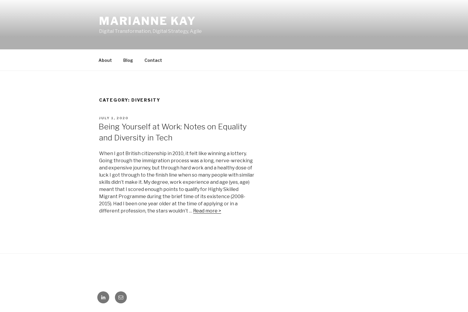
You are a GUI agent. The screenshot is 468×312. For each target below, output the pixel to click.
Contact (153, 60)
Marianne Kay (147, 20)
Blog (128, 60)
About (105, 60)
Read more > (207, 211)
